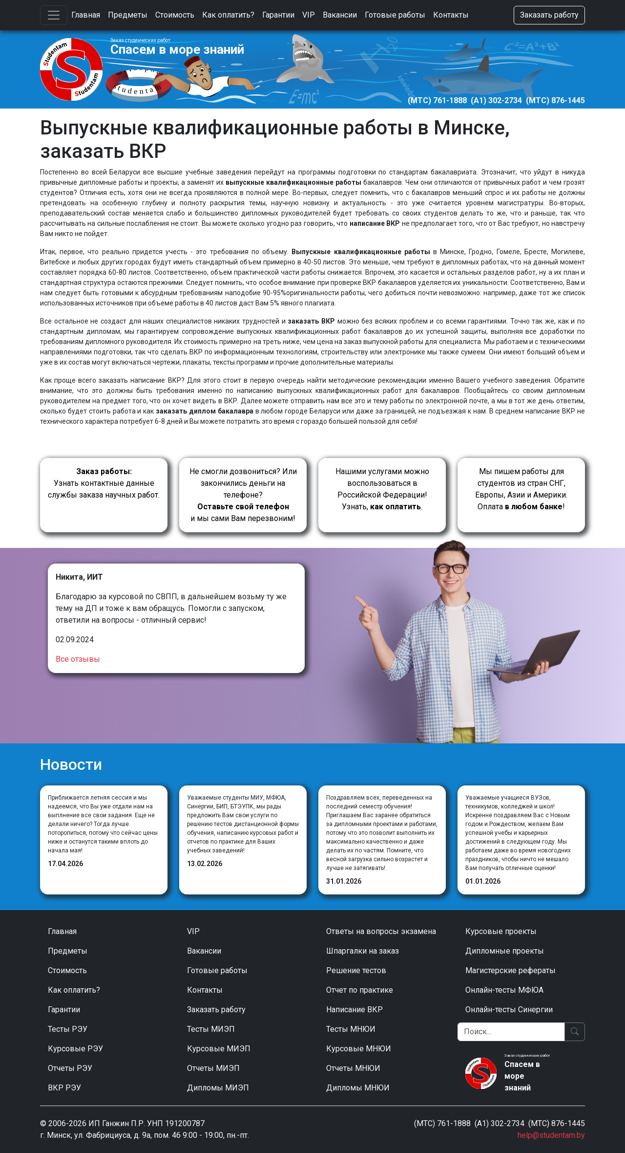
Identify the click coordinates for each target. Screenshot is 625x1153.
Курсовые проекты (501, 931)
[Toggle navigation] (53, 15)
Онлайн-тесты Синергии (509, 1009)
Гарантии (278, 15)
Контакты (451, 15)
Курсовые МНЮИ (358, 1048)
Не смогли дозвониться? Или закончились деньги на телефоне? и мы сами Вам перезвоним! (243, 495)
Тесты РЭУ (67, 1029)
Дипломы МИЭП (218, 1087)
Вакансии (340, 15)
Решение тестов (356, 970)
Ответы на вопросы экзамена (381, 931)
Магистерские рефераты (510, 970)
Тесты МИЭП (211, 1029)
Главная (85, 15)
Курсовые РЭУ (75, 1048)
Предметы (127, 15)
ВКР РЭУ (64, 1087)
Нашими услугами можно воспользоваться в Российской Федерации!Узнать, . (382, 489)
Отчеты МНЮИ (353, 1068)
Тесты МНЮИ (350, 1029)
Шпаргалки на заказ (362, 951)
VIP (308, 15)
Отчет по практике (359, 990)
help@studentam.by (551, 1135)
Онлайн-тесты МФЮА (504, 990)
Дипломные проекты (504, 951)
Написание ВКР (354, 1009)
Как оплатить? (228, 15)
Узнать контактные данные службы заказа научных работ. (104, 483)
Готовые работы (395, 15)
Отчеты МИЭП (213, 1068)
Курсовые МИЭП (218, 1048)
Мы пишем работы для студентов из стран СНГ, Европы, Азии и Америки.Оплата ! (521, 489)
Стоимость (174, 15)
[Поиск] (511, 1031)
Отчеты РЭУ (70, 1068)
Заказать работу (549, 15)
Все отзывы (78, 659)
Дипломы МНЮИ (358, 1087)
